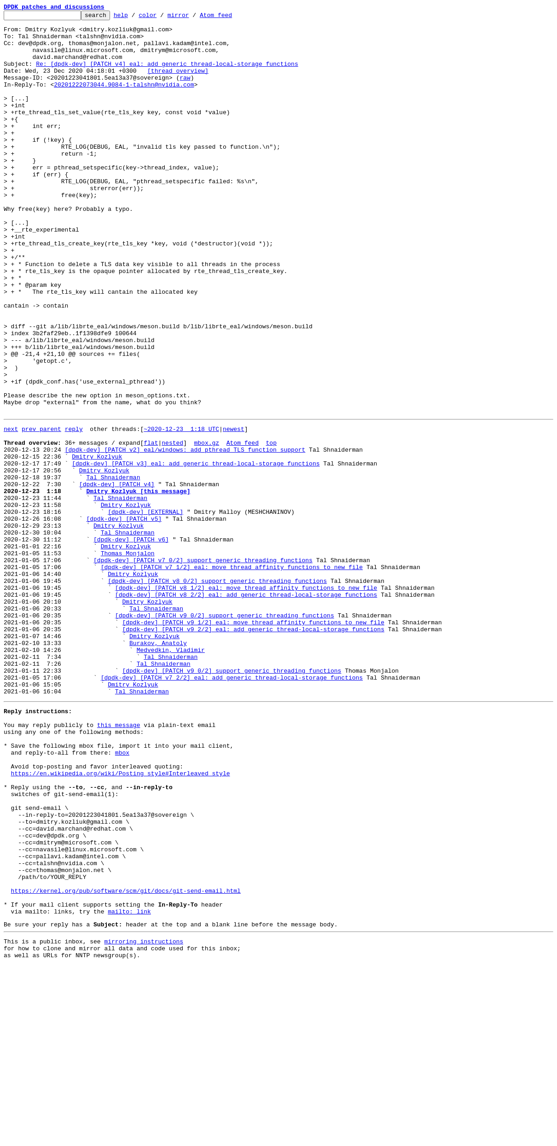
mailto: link (129, 1086)
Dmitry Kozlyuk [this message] (138, 585)
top (271, 527)
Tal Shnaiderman (113, 568)
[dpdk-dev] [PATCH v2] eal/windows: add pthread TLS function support (185, 535)
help (135, 17)
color (162, 17)
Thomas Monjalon (128, 659)
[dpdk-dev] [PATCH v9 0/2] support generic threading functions (224, 734)
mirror (192, 17)
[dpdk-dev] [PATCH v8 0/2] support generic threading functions (217, 692)
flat (151, 527)
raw (185, 91)
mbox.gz (206, 527)
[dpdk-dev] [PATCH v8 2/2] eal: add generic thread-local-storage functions (246, 709)
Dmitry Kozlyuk (97, 543)
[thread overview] (178, 83)
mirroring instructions (143, 1119)
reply (74, 510)
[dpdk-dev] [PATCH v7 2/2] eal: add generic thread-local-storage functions (232, 808)
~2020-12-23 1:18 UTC (181, 510)
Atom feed (230, 17)
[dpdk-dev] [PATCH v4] (117, 576)
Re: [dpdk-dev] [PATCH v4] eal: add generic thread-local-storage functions (167, 74)
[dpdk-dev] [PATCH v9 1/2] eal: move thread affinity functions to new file (253, 742)
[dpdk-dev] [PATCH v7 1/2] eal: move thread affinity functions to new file (232, 676)
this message (118, 863)
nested (172, 527)
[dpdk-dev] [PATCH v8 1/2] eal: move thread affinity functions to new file (246, 701)
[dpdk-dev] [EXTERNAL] (145, 609)
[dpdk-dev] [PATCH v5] (124, 618)
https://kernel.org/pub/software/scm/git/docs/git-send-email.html (126, 1062)
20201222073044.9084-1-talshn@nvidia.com (124, 99)
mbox (122, 896)
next (11, 510)
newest (233, 510)
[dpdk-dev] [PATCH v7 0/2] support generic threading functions (203, 667)
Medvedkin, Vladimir (171, 775)
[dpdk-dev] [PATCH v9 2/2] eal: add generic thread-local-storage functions (253, 750)
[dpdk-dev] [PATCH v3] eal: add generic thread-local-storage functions (195, 551)
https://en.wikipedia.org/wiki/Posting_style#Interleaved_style (120, 921)
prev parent (41, 510)
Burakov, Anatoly (158, 767)
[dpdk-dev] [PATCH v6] (131, 643)
